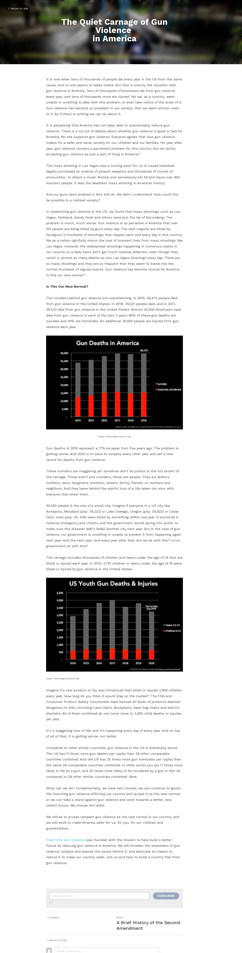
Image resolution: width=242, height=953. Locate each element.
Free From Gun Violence (65, 817)
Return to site (18, 8)
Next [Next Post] (127, 888)
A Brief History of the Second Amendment (154, 896)
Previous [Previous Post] (52, 888)
